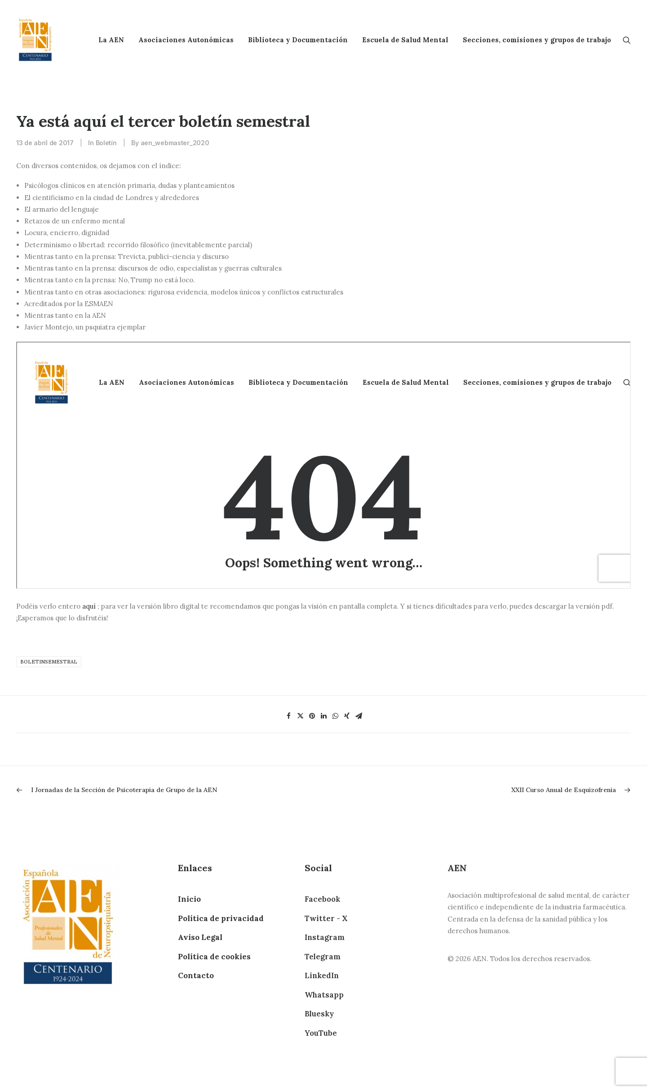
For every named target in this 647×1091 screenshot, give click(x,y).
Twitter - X (326, 918)
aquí (89, 606)
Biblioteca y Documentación (298, 40)
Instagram (325, 937)
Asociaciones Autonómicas (186, 40)
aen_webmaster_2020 (175, 143)
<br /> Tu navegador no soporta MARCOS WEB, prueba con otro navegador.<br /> (323, 465)
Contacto (196, 975)
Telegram (323, 957)
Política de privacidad (221, 918)
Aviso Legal (200, 937)
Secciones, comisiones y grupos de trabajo (537, 40)
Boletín (106, 143)
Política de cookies (214, 957)
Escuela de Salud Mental (405, 40)
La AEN (111, 40)
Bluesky (319, 1014)
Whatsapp (324, 995)
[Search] (627, 40)
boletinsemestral (48, 662)
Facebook (322, 899)
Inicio (189, 899)
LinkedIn (322, 975)
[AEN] (35, 39)
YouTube (321, 1033)
